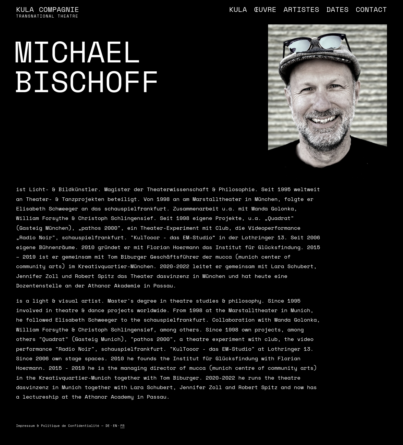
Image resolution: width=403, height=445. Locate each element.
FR (122, 425)
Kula (238, 9)
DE (108, 425)
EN (115, 425)
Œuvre (265, 9)
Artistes (301, 9)
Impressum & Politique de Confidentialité (57, 425)
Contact (371, 9)
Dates (337, 9)
